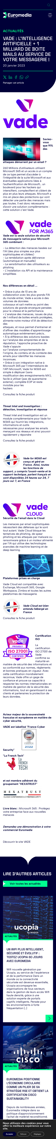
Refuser (23, 1134)
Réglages (37, 1134)
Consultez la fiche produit (19, 394)
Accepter (9, 1134)
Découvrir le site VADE (17, 841)
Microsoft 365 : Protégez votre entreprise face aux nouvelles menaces (26, 812)
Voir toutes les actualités (25, 883)
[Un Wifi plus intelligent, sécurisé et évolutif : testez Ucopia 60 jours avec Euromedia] (28, 917)
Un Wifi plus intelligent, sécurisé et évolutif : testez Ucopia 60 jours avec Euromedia (25, 955)
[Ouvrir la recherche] (49, 5)
